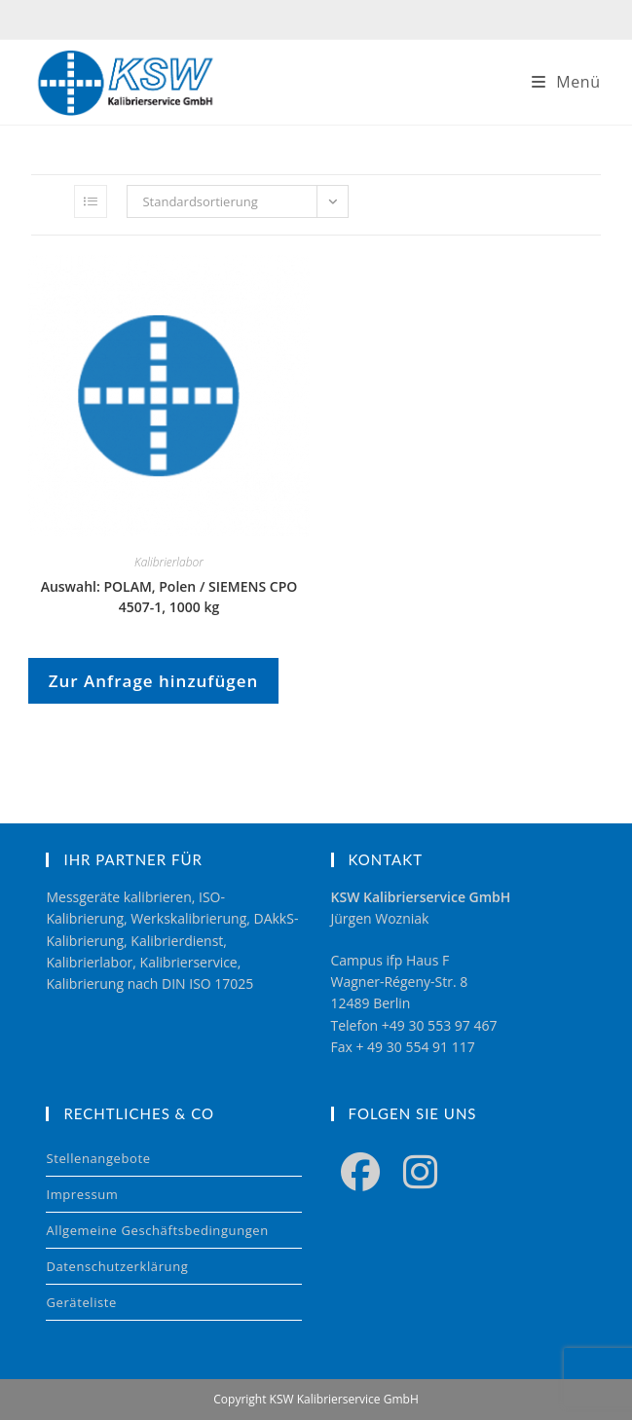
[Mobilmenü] (566, 81)
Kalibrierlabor (169, 562)
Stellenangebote (98, 1158)
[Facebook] (361, 1170)
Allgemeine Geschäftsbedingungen (157, 1230)
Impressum (82, 1194)
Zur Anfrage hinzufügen (154, 681)
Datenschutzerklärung (117, 1266)
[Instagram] (420, 1170)
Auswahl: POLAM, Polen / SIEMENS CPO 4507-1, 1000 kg (169, 596)
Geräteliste (81, 1302)
